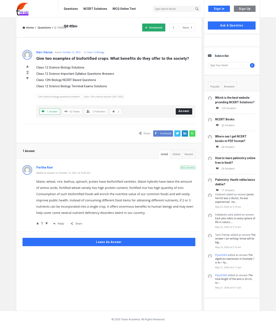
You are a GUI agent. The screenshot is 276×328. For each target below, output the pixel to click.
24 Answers (225, 168)
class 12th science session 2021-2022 (103, 96)
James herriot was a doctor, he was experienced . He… (234, 198)
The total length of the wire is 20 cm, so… (234, 278)
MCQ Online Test (124, 8)
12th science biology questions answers (59, 96)
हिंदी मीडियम (70, 26)
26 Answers (225, 147)
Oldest (176, 154)
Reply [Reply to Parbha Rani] (58, 223)
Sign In (219, 8)
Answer (184, 111)
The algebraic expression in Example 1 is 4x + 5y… (235, 258)
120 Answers (225, 108)
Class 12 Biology (95, 52)
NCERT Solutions (95, 8)
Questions (71, 8)
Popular (215, 86)
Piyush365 (221, 255)
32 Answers (225, 125)
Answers (229, 86)
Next (187, 27)
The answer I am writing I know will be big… (235, 238)
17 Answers (225, 190)
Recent (189, 154)
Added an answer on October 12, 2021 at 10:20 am (63, 172)
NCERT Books (225, 119)
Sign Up (245, 8)
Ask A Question (231, 25)
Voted (164, 154)
